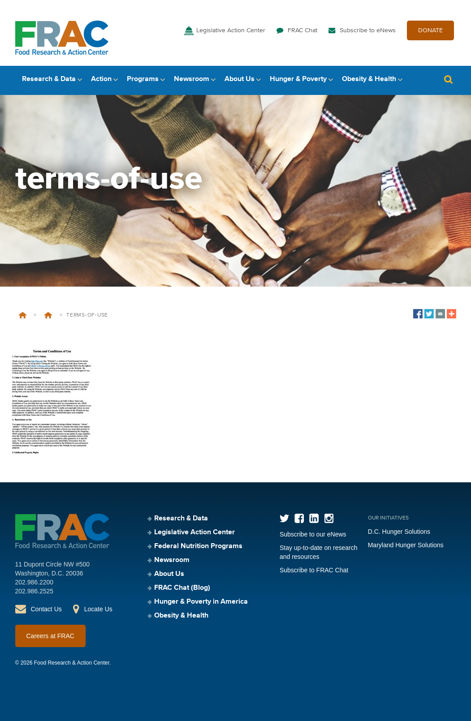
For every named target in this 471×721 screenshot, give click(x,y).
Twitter (284, 518)
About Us (240, 79)
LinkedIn (314, 518)
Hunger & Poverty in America (201, 601)
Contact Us (46, 609)
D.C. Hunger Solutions (399, 531)
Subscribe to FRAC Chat (314, 570)
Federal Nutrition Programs (198, 546)
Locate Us (98, 609)
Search (448, 79)
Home (22, 315)
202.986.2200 (34, 582)
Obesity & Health (369, 79)
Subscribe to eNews (368, 30)
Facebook (299, 518)
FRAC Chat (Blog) (182, 588)
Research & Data (49, 79)
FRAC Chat (302, 30)
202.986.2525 (34, 591)
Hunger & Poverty (298, 79)
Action (101, 79)
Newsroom (191, 79)
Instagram (328, 518)
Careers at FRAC (50, 635)
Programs (143, 79)
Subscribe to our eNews (313, 534)
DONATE (430, 30)
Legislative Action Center (230, 30)
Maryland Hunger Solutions (406, 545)
